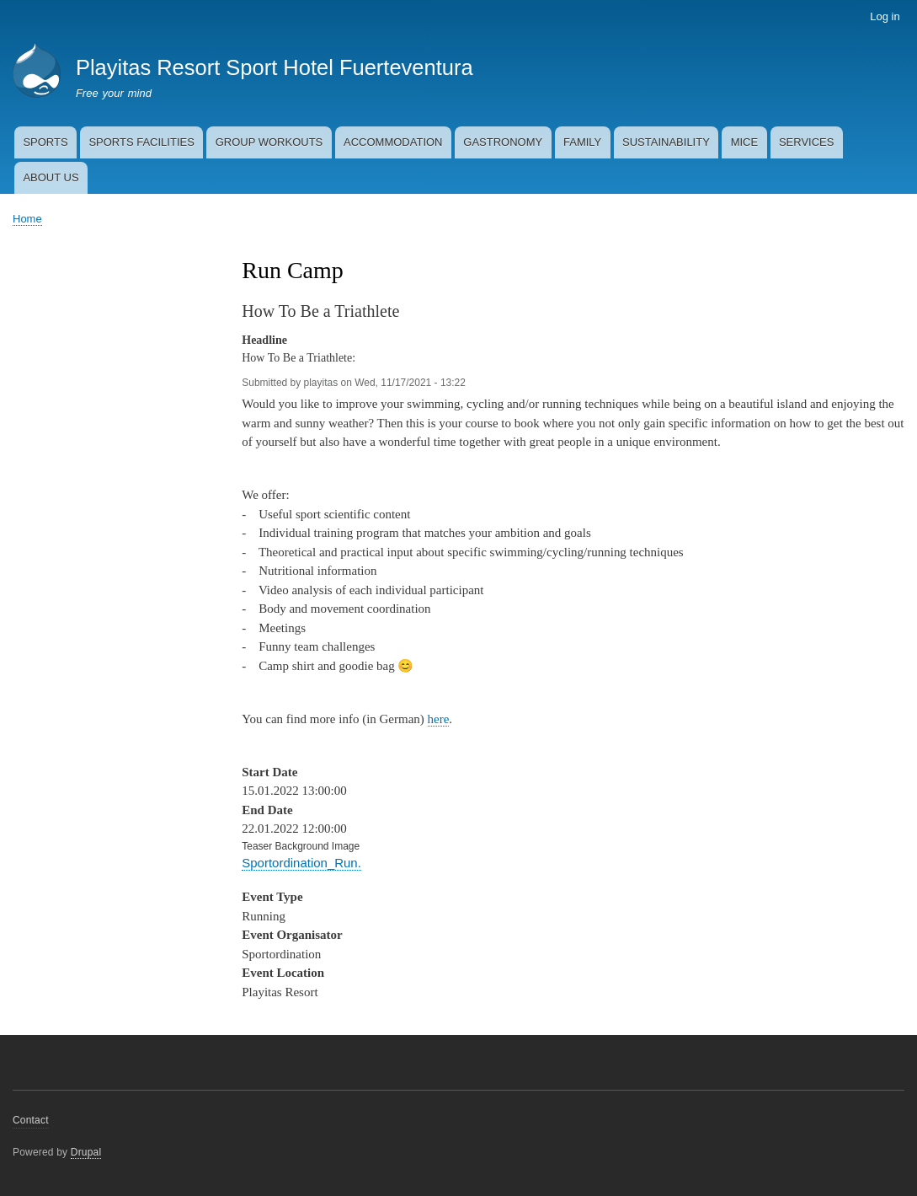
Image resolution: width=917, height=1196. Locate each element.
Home (27, 218)
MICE (745, 142)
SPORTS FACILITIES (141, 142)
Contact (31, 1120)
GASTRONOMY (502, 142)
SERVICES (806, 142)
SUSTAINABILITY (666, 142)
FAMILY (582, 142)
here (439, 719)
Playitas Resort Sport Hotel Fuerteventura (274, 67)
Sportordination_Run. (301, 862)
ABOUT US (50, 177)
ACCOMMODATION (393, 142)
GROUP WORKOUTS (269, 142)
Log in (884, 16)
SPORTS (45, 142)
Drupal (86, 1152)
